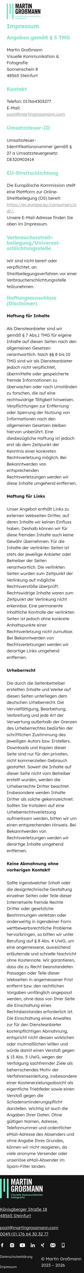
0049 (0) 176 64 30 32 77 (24, 1234)
